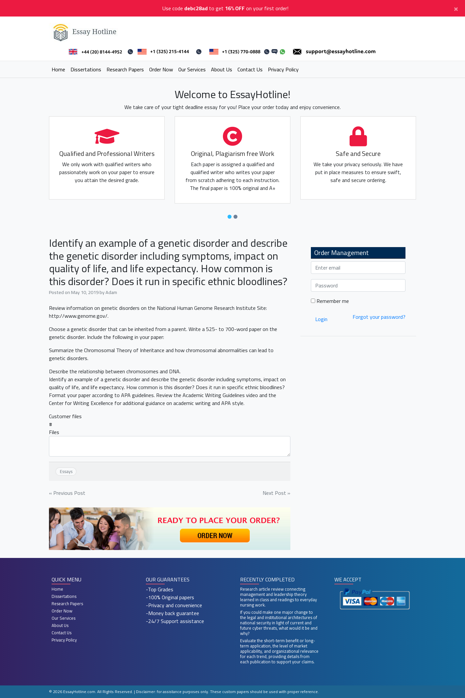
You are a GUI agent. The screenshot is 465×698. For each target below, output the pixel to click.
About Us (221, 69)
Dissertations (85, 69)
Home (58, 69)
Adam (111, 292)
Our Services (192, 69)
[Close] (456, 8)
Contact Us (250, 69)
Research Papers (125, 69)
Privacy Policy (283, 69)
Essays (66, 471)
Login (321, 319)
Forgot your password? (379, 317)
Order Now (161, 69)
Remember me (330, 301)
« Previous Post (67, 493)
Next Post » (276, 493)
